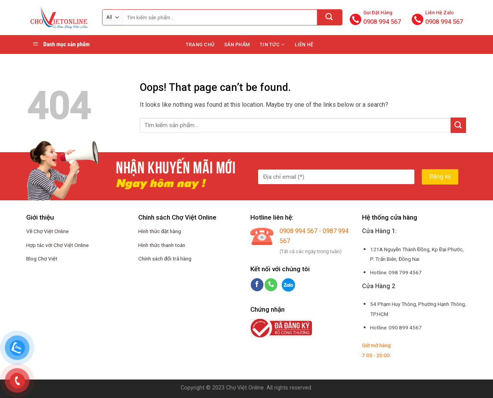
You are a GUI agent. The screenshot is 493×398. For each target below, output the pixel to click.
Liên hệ (304, 44)
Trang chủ (200, 44)
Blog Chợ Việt (41, 258)
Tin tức (272, 44)
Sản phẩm (237, 44)
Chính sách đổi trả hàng (164, 258)
